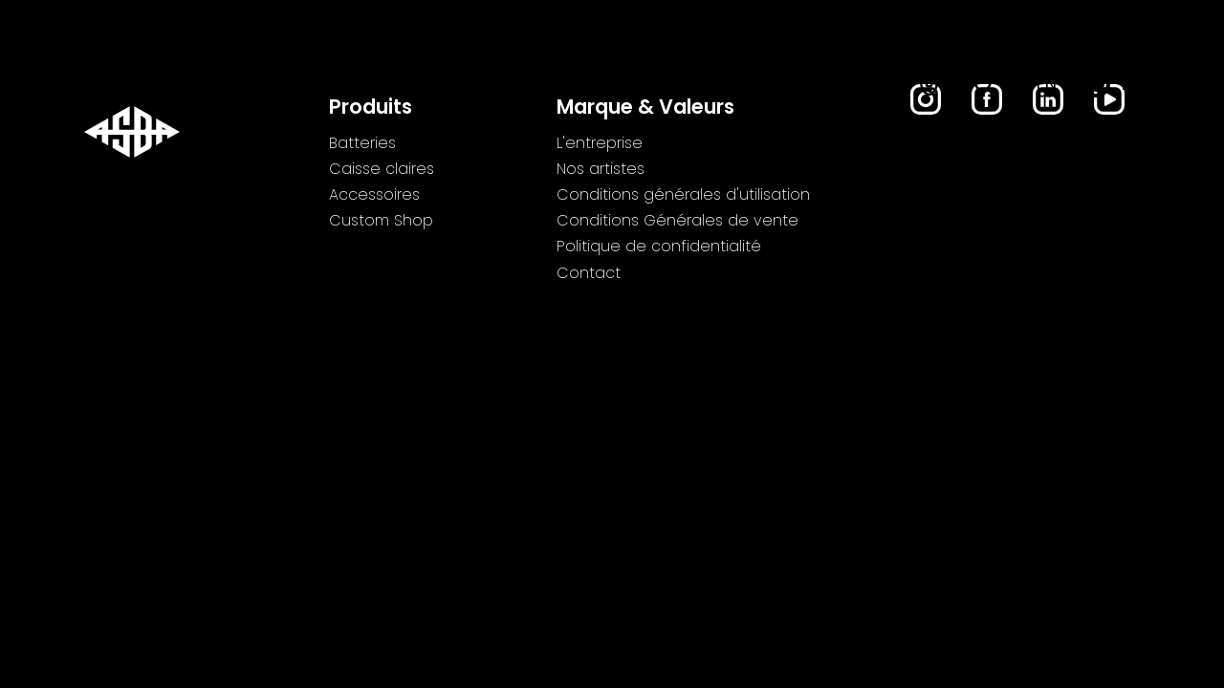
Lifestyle (698, 86)
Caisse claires (417, 86)
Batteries (278, 86)
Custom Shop (829, 86)
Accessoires (569, 86)
